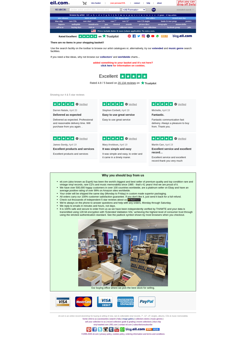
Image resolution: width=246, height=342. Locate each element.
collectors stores (126, 27)
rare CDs (72, 21)
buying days (76, 27)
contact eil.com (125, 325)
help (148, 3)
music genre (176, 48)
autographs (162, 24)
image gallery (128, 319)
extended (157, 48)
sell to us (60, 27)
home (85, 319)
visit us (91, 27)
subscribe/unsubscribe (143, 325)
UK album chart (122, 18)
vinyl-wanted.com (101, 325)
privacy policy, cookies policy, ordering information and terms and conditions (132, 334)
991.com (113, 325)
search (113, 319)
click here (106, 65)
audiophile (76, 24)
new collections (150, 27)
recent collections (144, 322)
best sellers (150, 18)
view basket (96, 3)
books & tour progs (169, 21)
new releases (63, 18)
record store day (179, 18)
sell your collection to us (95, 322)
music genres (156, 319)
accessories (103, 319)
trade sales (105, 27)
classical (116, 24)
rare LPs (101, 21)
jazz (106, 24)
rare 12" (125, 21)
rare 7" (113, 21)
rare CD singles (143, 21)
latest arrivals (90, 18)
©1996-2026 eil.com (90, 334)
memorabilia (181, 24)
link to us (92, 319)
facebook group (173, 27)
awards (129, 24)
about (159, 3)
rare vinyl (87, 21)
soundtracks (93, 24)
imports (61, 24)
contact (137, 3)
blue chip (59, 21)
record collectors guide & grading (121, 322)
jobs (189, 27)
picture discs (144, 24)
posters (188, 21)
